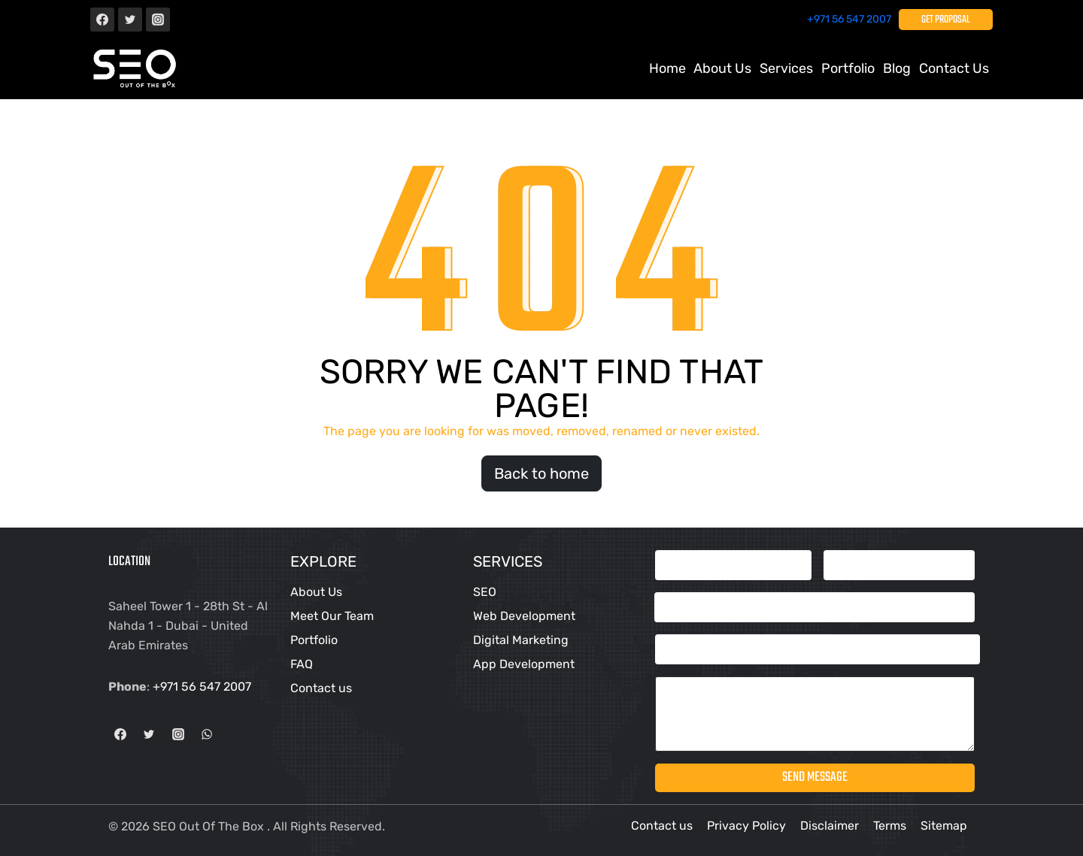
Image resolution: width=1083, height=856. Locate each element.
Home (667, 68)
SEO (484, 592)
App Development (524, 664)
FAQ (301, 664)
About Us (722, 68)
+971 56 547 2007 (849, 19)
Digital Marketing (521, 640)
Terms (889, 825)
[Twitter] (130, 20)
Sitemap (944, 825)
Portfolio (314, 640)
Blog (897, 68)
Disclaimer (829, 825)
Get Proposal (945, 20)
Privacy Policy (746, 825)
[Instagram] (158, 20)
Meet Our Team (332, 616)
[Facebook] (102, 20)
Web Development (524, 616)
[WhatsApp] (207, 734)
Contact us (954, 68)
